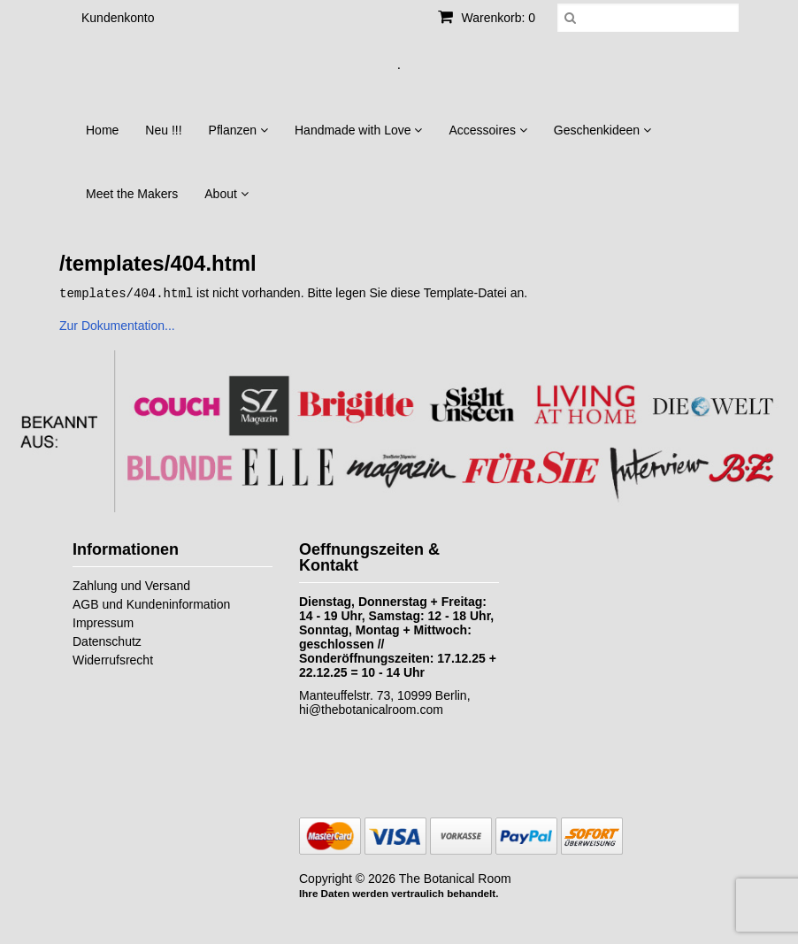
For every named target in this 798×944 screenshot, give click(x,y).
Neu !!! (163, 130)
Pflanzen (238, 130)
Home (102, 130)
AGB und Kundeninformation (151, 603)
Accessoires (487, 130)
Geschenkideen (602, 130)
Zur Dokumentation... (117, 325)
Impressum (103, 622)
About (226, 194)
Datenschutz (107, 640)
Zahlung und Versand (131, 585)
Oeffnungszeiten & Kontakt (369, 556)
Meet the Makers (132, 194)
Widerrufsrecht (113, 659)
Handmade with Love (358, 130)
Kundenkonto (118, 18)
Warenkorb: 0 (486, 18)
